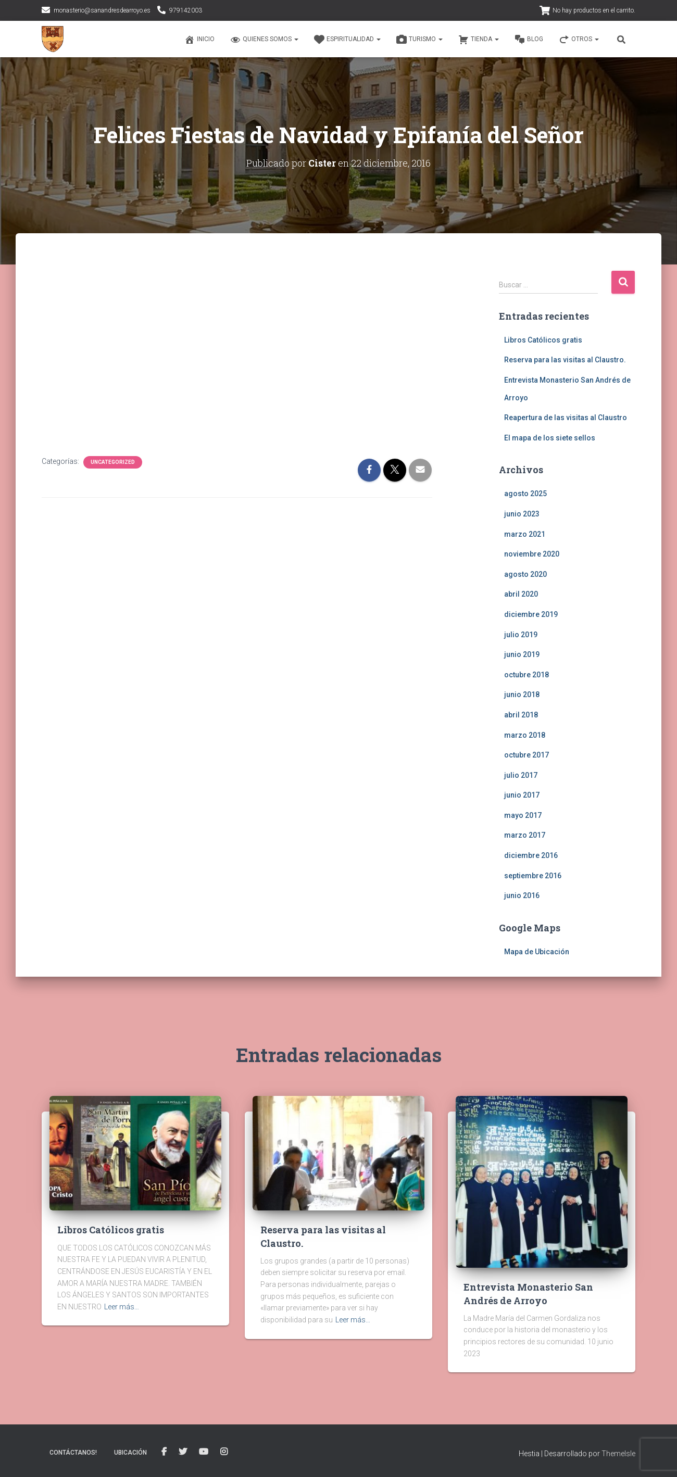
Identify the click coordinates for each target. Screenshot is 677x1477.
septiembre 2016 (532, 875)
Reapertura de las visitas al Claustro (565, 417)
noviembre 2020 (531, 554)
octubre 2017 (526, 755)
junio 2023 (522, 514)
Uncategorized (113, 462)
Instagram (224, 1452)
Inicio (199, 39)
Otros (579, 39)
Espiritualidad (347, 39)
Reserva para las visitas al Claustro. (565, 360)
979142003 (185, 10)
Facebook (164, 1452)
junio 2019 (522, 654)
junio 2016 (522, 895)
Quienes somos (264, 39)
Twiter (182, 1452)
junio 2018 (522, 694)
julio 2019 (520, 634)
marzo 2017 (524, 835)
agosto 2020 (525, 574)
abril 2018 (521, 715)
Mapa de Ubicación (536, 952)
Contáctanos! (73, 1452)
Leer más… (121, 1307)
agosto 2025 (525, 493)
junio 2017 (522, 795)
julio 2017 (520, 775)
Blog (529, 39)
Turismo (419, 39)
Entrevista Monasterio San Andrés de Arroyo (528, 1293)
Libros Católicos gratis (543, 339)
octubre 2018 (526, 674)
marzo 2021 (524, 533)
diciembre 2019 (531, 614)
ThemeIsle (618, 1453)
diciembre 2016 (531, 855)
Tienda (478, 39)
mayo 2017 (523, 815)
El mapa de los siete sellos (549, 437)
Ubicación (130, 1452)
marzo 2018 (524, 734)
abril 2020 (521, 594)
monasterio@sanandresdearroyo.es (102, 10)
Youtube (204, 1452)
